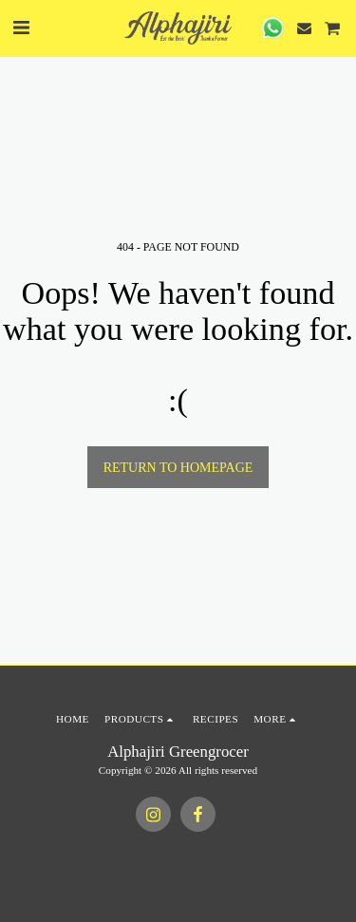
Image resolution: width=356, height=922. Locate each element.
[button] (21, 27)
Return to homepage (178, 468)
